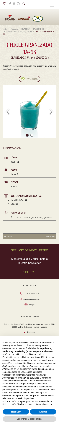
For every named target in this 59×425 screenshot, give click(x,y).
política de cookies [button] (35, 354)
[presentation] (7, 111)
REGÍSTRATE (29, 272)
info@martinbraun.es (31, 299)
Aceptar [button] (43, 412)
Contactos (31, 332)
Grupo (31, 305)
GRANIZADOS (38, 29)
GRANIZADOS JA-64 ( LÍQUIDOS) (19, 31)
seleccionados (9, 360)
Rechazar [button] (16, 412)
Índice (5, 29)
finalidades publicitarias (13, 375)
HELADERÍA (25, 29)
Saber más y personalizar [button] (29, 419)
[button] (27, 136)
